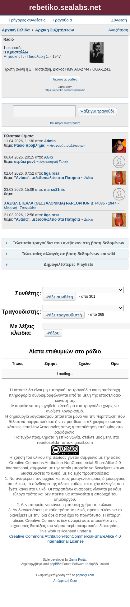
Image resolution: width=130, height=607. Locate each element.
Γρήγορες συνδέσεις (27, 20)
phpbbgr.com (85, 575)
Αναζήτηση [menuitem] (118, 30)
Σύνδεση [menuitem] (119, 20)
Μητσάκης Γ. (13, 56)
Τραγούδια (62, 20)
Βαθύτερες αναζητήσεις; (65, 123)
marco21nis (54, 189)
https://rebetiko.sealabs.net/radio (65, 90)
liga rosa (51, 173)
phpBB (54, 564)
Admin (50, 141)
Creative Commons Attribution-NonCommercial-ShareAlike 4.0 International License (65, 539)
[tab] (65, 243)
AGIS (48, 157)
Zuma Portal (77, 559)
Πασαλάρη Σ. (38, 56)
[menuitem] (60, 581)
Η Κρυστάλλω (15, 52)
